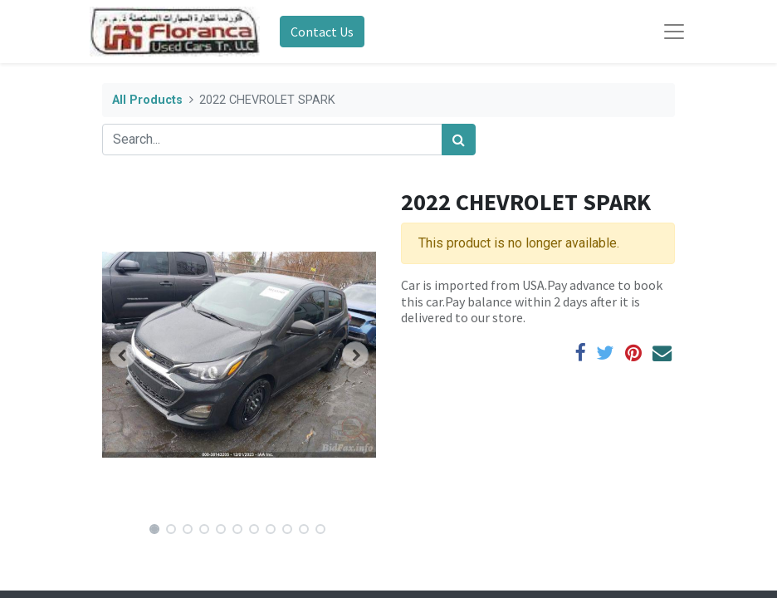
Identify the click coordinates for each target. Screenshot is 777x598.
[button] (123, 354)
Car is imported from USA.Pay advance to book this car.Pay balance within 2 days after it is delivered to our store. (531, 301)
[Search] (459, 139)
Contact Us (322, 31)
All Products (147, 100)
